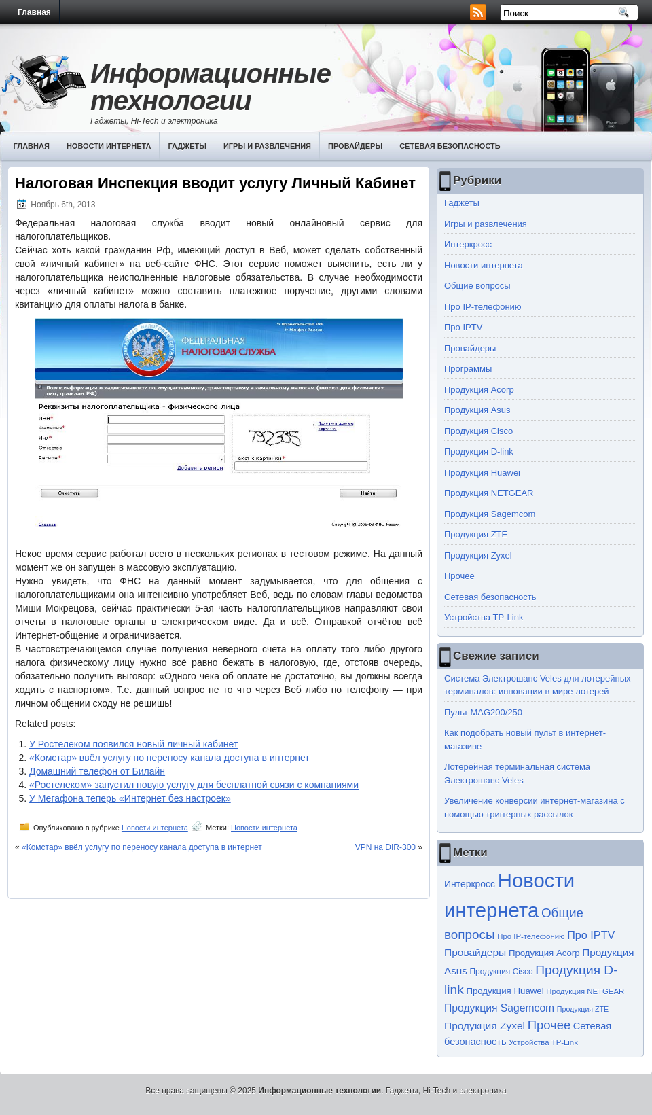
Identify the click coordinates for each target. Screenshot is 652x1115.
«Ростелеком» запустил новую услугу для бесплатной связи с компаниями (194, 784)
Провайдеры (355, 146)
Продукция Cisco (478, 431)
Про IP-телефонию (483, 307)
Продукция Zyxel (478, 555)
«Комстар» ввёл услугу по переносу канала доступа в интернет (169, 757)
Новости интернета (109, 146)
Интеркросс (468, 244)
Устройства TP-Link (483, 617)
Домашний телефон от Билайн (97, 771)
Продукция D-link (478, 451)
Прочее (459, 576)
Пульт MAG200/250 (483, 712)
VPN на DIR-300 (385, 847)
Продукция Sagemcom (489, 514)
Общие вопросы (477, 286)
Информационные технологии (210, 87)
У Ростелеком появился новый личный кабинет (133, 744)
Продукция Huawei (482, 472)
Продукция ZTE (475, 534)
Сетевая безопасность (450, 146)
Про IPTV (463, 327)
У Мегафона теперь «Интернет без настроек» (130, 798)
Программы (468, 369)
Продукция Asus (477, 410)
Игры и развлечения (267, 146)
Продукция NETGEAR (489, 493)
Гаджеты (187, 146)
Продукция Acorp (479, 390)
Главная (34, 12)
